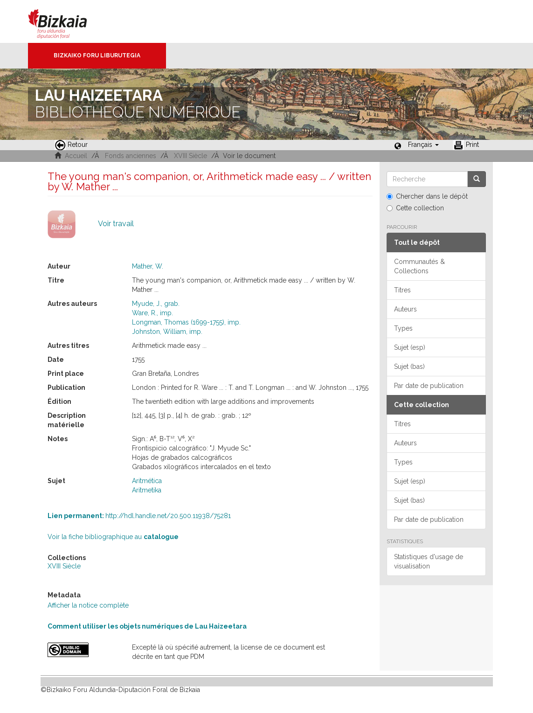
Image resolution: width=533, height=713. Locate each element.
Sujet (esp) (409, 347)
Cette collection (415, 208)
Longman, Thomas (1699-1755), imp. (186, 322)
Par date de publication (429, 385)
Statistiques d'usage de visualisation (428, 561)
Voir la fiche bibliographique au (113, 536)
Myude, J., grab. (156, 303)
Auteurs (405, 309)
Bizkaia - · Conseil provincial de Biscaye (67, 21)
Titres (402, 290)
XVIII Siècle (190, 155)
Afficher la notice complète (88, 605)
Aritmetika (146, 490)
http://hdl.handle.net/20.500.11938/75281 (139, 515)
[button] (423, 144)
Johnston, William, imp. (167, 331)
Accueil (76, 155)
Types (403, 328)
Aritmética (147, 481)
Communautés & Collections (419, 266)
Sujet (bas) (409, 366)
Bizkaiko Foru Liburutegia (97, 55)
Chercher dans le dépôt (427, 196)
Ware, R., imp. (152, 313)
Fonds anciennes (130, 155)
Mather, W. (147, 266)
